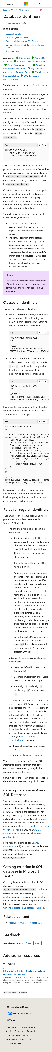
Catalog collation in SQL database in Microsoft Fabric (25, 46)
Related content (12, 51)
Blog (7, 1031)
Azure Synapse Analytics (19, 64)
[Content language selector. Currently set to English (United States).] (18, 1007)
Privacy (30, 1031)
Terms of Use (11, 1039)
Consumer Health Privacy (16, 1035)
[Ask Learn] (41, 10)
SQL (13, 10)
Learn (5, 10)
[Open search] (40, 3)
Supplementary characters (31, 755)
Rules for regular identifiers (17, 37)
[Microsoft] (26, 4)
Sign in (47, 3)
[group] (29, 345)
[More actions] (46, 10)
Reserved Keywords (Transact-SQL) (25, 922)
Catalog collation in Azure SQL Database (23, 41)
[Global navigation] (3, 3)
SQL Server (22, 10)
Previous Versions (27, 1026)
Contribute (19, 1031)
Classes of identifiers (14, 33)
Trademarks (25, 1039)
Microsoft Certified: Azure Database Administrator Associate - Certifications (25, 972)
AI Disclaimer (11, 1026)
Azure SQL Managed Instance (31, 61)
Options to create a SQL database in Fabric (23, 907)
